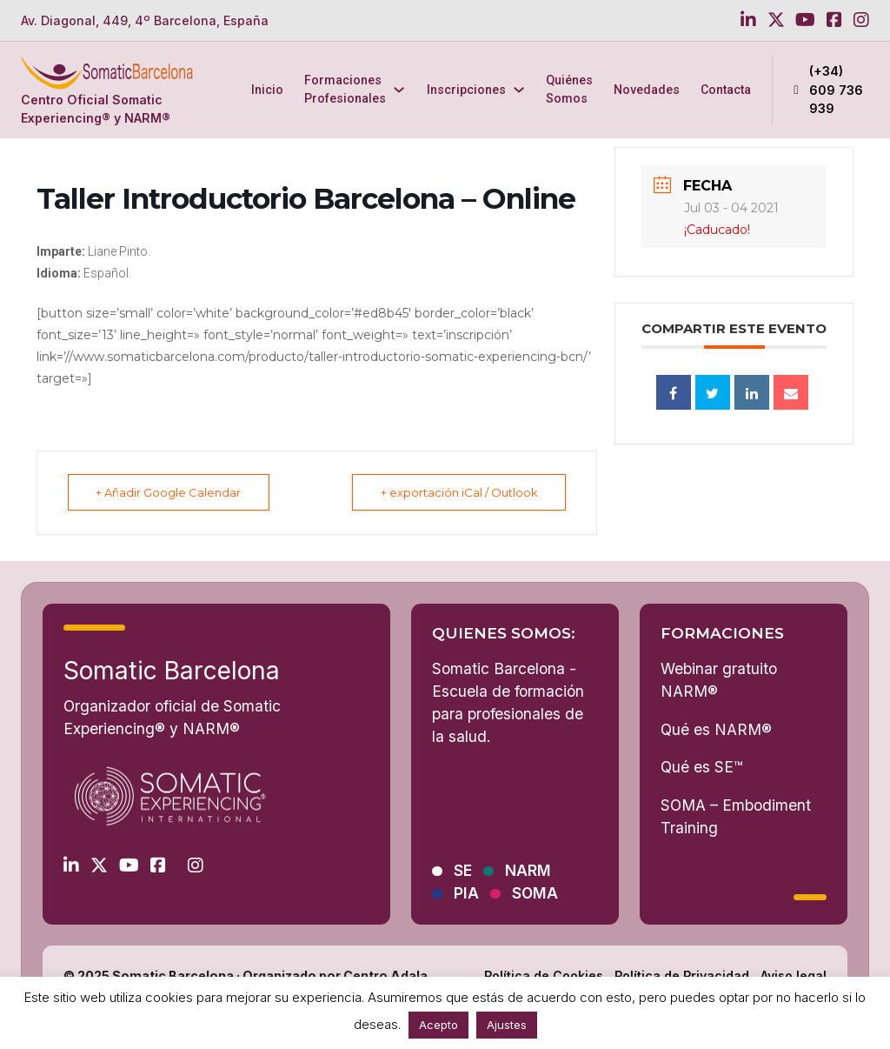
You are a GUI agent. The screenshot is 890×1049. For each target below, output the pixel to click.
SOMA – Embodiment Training (736, 816)
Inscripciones (466, 90)
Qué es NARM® (716, 729)
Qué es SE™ (702, 767)
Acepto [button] (438, 1025)
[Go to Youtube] (805, 20)
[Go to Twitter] (776, 20)
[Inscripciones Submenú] (519, 90)
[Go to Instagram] (861, 20)
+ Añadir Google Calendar (170, 492)
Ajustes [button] (507, 1025)
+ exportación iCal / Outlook (456, 492)
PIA (466, 893)
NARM (528, 870)
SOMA (535, 893)
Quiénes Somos (569, 89)
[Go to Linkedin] (748, 20)
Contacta (726, 90)
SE (463, 870)
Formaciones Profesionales (345, 89)
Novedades (647, 90)
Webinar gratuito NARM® (719, 679)
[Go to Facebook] (834, 20)
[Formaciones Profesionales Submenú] (399, 90)
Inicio (267, 90)
